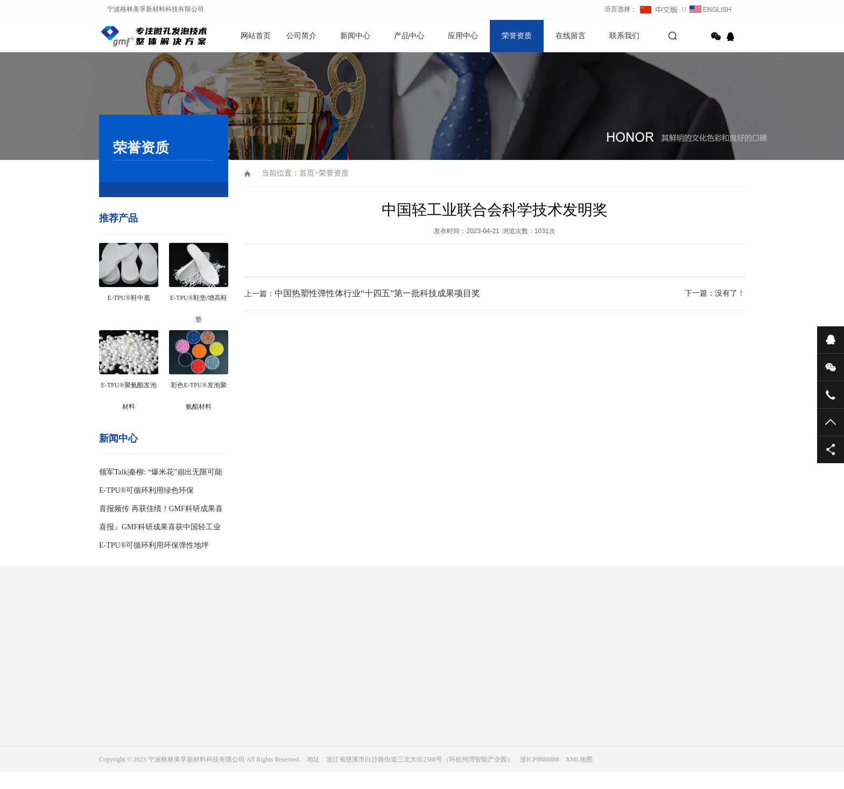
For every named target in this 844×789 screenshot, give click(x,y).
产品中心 (409, 36)
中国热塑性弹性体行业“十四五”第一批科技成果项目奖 (377, 293)
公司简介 (301, 36)
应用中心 (463, 36)
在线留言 (570, 36)
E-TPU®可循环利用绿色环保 (146, 490)
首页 (306, 173)
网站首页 (256, 36)
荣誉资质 (517, 36)
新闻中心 (355, 36)
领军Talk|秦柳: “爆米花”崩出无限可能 (160, 472)
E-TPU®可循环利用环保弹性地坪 (154, 545)
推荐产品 (118, 218)
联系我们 (624, 36)
